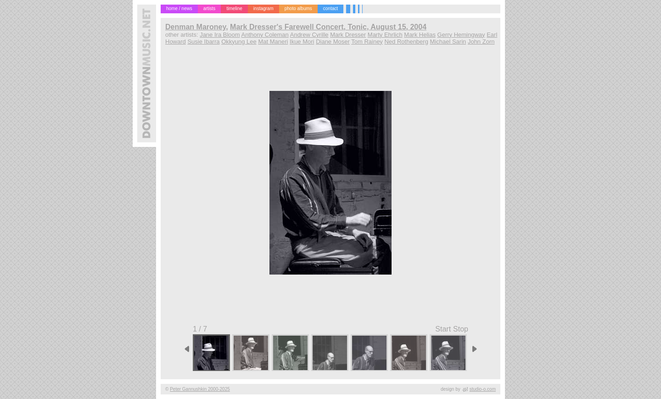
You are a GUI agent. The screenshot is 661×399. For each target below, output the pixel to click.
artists (209, 8)
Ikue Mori (302, 41)
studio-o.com (483, 389)
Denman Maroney (195, 27)
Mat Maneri (273, 41)
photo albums (298, 8)
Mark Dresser (348, 34)
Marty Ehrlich (385, 34)
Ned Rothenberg (406, 41)
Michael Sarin (448, 41)
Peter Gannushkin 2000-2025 (200, 389)
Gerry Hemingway (461, 34)
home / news (179, 8)
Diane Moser (333, 41)
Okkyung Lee (239, 41)
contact (330, 8)
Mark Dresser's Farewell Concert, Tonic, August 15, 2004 (328, 27)
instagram (263, 8)
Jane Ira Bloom (220, 34)
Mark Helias (420, 34)
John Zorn (481, 41)
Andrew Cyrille (309, 34)
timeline (234, 8)
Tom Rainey (367, 41)
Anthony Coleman (264, 34)
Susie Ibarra (203, 41)
